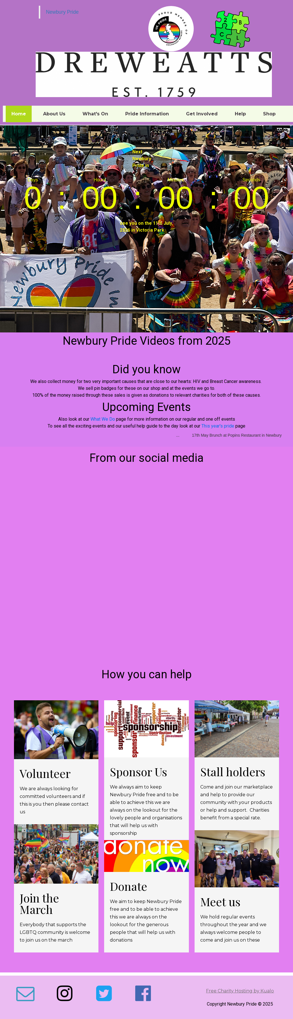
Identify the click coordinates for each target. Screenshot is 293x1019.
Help (240, 114)
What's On (95, 114)
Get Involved (202, 114)
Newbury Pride (62, 12)
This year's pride (217, 426)
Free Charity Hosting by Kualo (240, 991)
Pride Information (147, 114)
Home (18, 114)
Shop (269, 114)
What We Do (102, 419)
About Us (54, 114)
